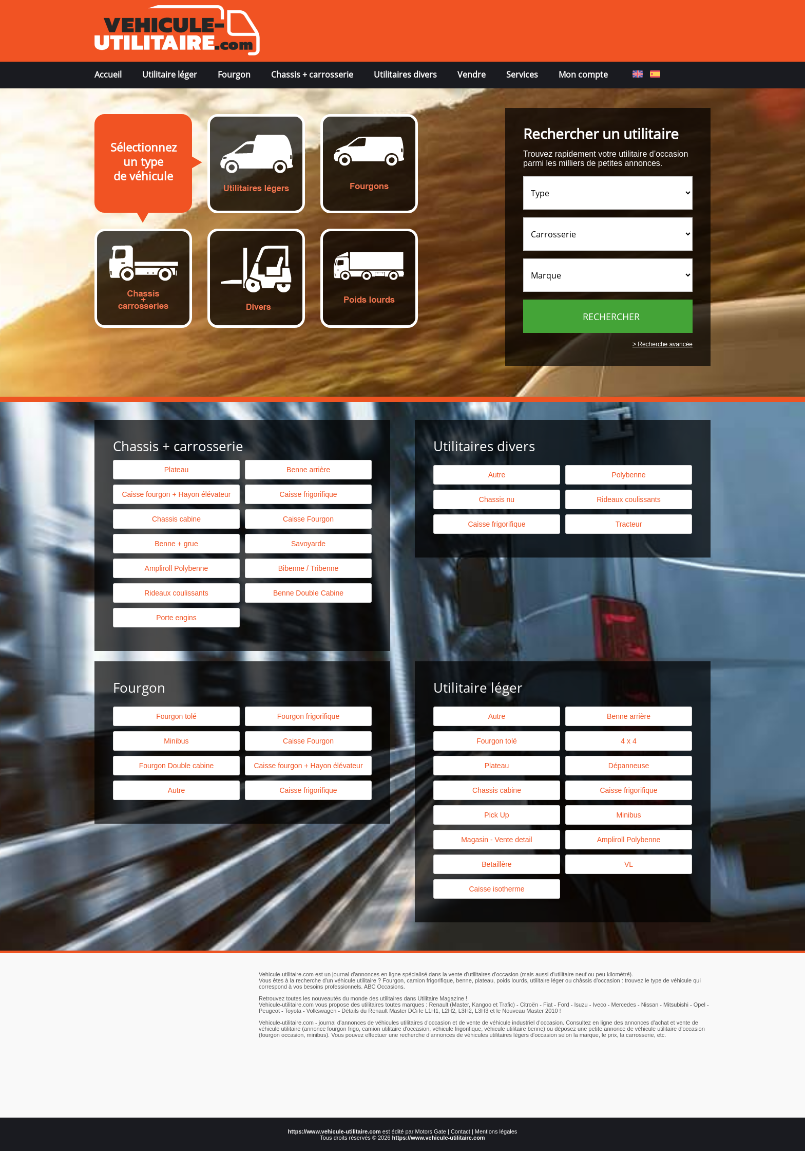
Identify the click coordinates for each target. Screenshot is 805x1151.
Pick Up (496, 815)
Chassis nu (496, 499)
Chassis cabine (176, 519)
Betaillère (496, 864)
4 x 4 (628, 741)
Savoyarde (308, 544)
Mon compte (583, 74)
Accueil (108, 74)
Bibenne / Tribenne (308, 568)
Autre (496, 475)
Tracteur (629, 524)
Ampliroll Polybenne (176, 568)
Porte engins (176, 618)
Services (522, 74)
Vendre (471, 74)
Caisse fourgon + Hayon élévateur (176, 494)
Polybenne (628, 475)
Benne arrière (308, 470)
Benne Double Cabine (308, 593)
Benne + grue (176, 544)
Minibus (176, 741)
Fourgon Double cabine (176, 766)
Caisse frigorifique (496, 524)
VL (628, 864)
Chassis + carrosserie (312, 74)
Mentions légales (496, 1131)
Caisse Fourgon (308, 519)
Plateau (176, 470)
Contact (460, 1131)
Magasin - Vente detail (496, 840)
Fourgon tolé (176, 716)
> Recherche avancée (662, 344)
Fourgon (234, 74)
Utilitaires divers (405, 74)
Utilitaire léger (169, 74)
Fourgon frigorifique (308, 716)
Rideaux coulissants (629, 499)
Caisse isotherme (496, 889)
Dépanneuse (628, 766)
